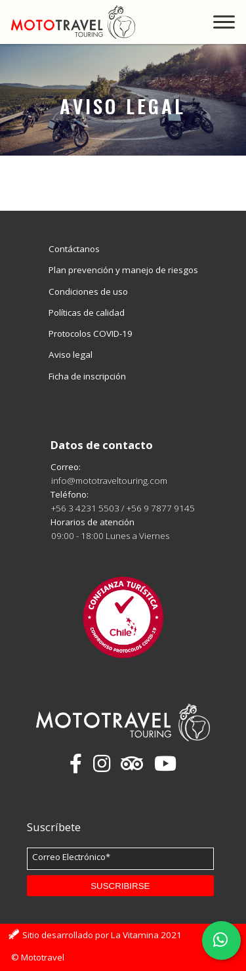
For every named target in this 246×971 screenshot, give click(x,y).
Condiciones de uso (88, 291)
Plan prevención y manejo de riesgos (123, 270)
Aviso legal (70, 354)
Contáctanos (74, 249)
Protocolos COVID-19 (91, 333)
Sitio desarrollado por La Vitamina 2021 (102, 935)
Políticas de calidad (87, 312)
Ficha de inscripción (87, 376)
